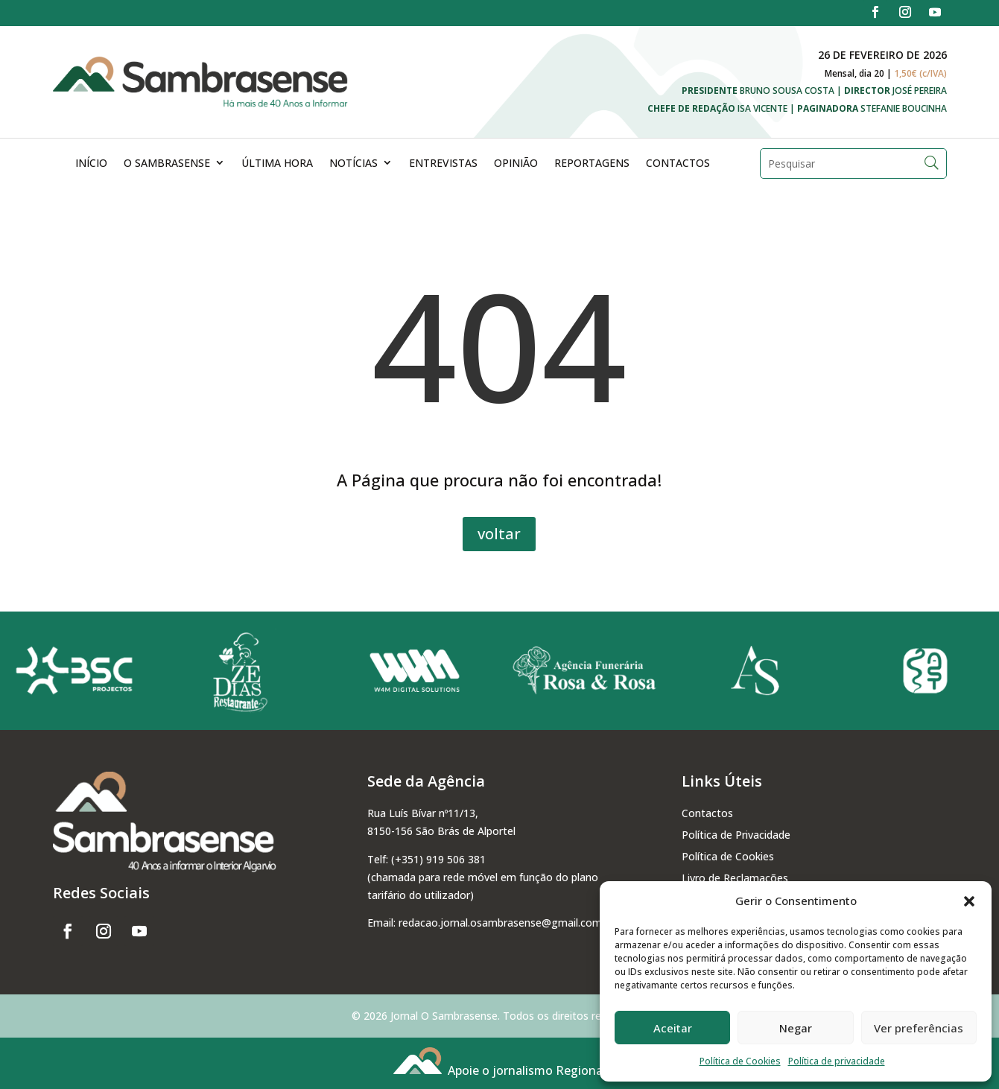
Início (91, 163)
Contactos (678, 163)
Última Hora (277, 163)
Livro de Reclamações (735, 878)
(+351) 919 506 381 (438, 859)
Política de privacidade (836, 1061)
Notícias (353, 163)
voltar (499, 534)
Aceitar (672, 1027)
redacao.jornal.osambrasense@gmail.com (500, 922)
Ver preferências (918, 1027)
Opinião (516, 163)
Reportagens (591, 163)
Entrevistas (443, 163)
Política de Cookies (740, 1061)
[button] (969, 901)
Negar (795, 1027)
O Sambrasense (167, 163)
